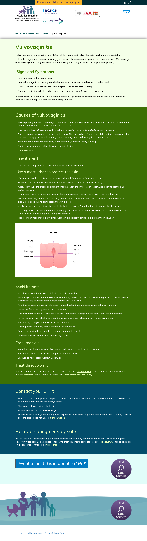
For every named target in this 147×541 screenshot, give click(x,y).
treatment (29, 374)
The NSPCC (107, 441)
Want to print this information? (50, 463)
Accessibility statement (31, 533)
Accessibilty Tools (87, 13)
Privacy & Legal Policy (55, 533)
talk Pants (51, 444)
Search (19, 2)
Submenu (16, 2)
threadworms (84, 371)
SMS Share (60, 2)
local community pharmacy (78, 374)
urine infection (57, 417)
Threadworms (25, 150)
